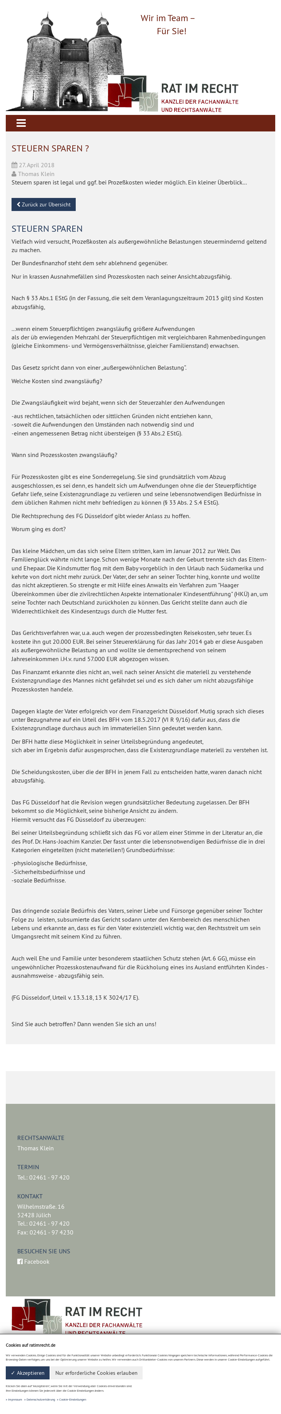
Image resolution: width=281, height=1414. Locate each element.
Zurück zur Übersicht (44, 204)
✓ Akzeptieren (28, 1372)
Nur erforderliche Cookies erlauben (96, 1372)
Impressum (15, 1399)
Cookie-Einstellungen (72, 1399)
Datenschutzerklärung (41, 1399)
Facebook (33, 1261)
